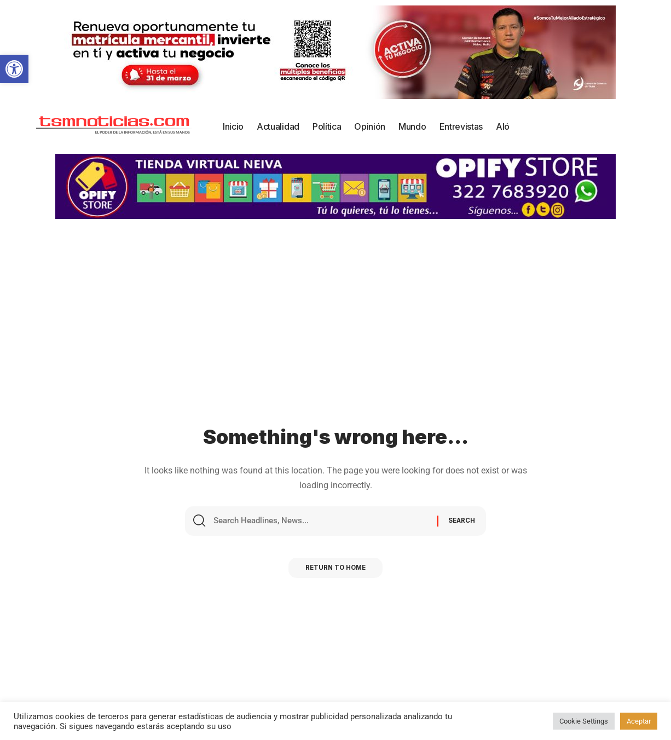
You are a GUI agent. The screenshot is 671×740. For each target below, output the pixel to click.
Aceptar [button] (639, 721)
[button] (14, 69)
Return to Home (335, 571)
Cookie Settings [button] (583, 721)
